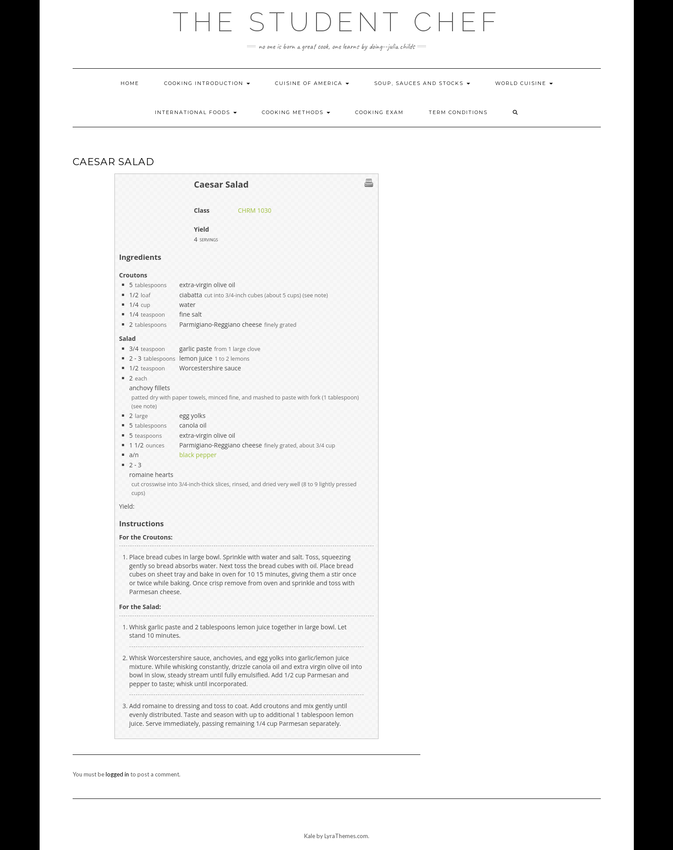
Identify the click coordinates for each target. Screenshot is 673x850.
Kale (309, 835)
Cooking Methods (296, 112)
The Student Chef (337, 22)
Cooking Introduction (207, 83)
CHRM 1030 (255, 210)
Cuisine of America (312, 83)
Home (130, 83)
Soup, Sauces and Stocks (422, 83)
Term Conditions (458, 112)
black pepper (198, 455)
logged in (117, 774)
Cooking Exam (379, 112)
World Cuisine (524, 83)
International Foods (196, 112)
